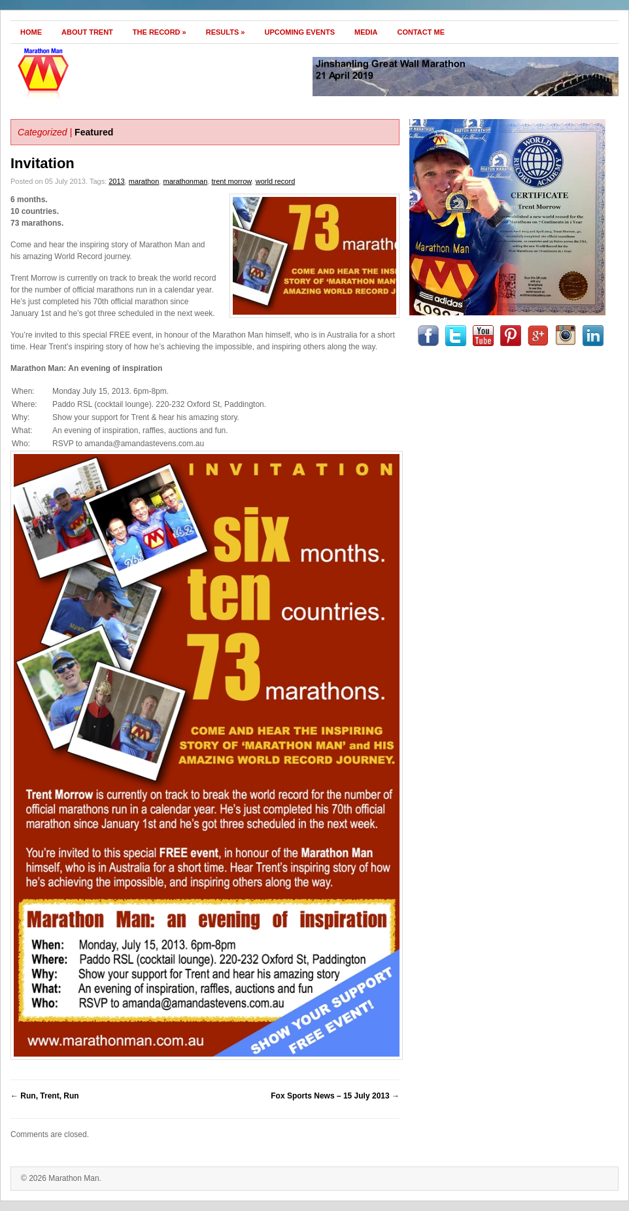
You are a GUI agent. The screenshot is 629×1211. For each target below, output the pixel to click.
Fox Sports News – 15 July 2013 (335, 1095)
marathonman (185, 181)
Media (365, 32)
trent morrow (231, 181)
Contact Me (421, 32)
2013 (116, 181)
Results (225, 32)
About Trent (87, 32)
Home (31, 32)
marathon (144, 181)
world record (276, 181)
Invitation (42, 163)
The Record (159, 32)
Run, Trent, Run (44, 1095)
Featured (94, 132)
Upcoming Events (299, 32)
